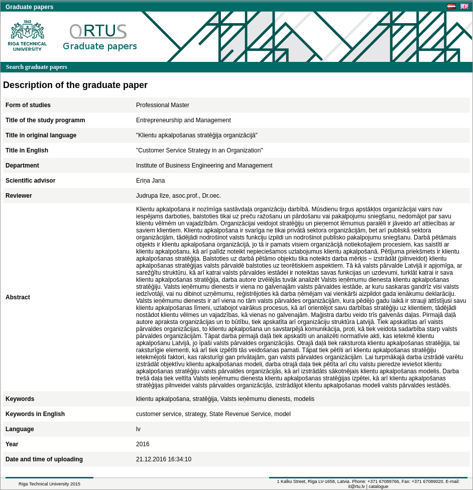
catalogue (378, 486)
